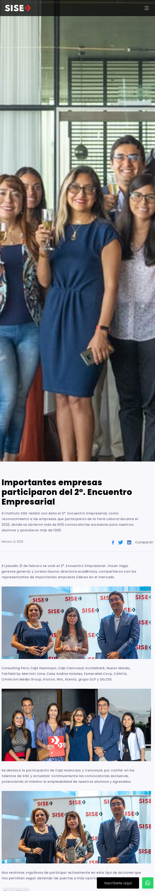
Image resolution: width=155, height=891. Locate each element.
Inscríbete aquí (118, 883)
